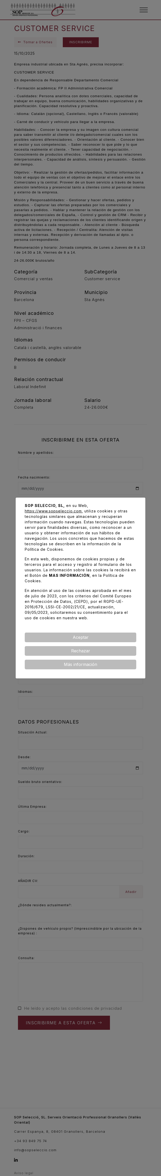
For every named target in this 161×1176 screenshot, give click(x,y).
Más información (80, 664)
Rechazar (80, 650)
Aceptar (81, 637)
